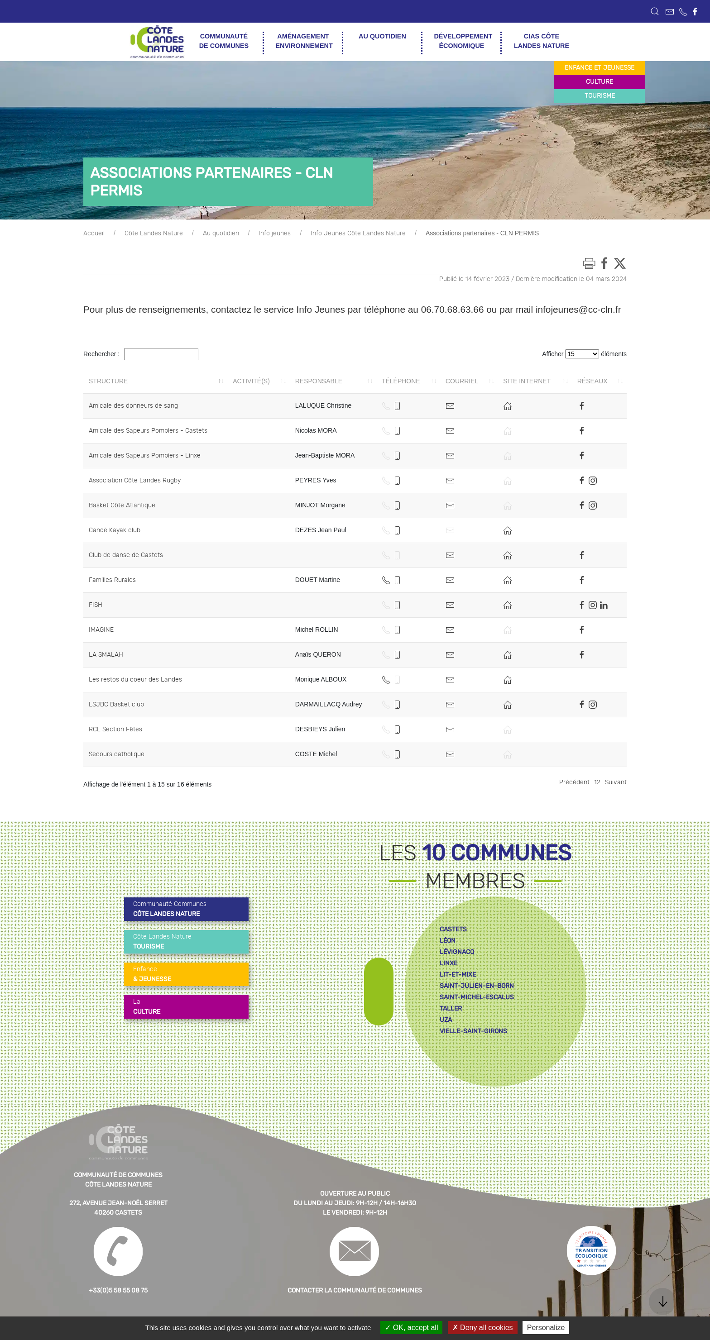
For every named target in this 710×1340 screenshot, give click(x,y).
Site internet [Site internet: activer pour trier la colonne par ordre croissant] (527, 381)
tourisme (600, 96)
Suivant (616, 782)
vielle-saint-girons (473, 1031)
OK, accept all (411, 1327)
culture (599, 82)
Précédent (574, 782)
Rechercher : (140, 354)
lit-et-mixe (458, 974)
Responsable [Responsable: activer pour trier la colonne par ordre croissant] (318, 381)
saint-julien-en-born (477, 986)
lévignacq (457, 952)
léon (448, 940)
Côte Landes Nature (154, 233)
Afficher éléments (584, 353)
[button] (654, 11)
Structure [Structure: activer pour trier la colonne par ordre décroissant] (108, 381)
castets (453, 929)
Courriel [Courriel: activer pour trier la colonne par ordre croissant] (462, 381)
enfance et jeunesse (599, 68)
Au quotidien (221, 233)
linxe (448, 963)
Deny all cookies (482, 1327)
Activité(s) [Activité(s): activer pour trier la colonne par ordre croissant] (251, 381)
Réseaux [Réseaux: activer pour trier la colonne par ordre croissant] (592, 381)
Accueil (94, 233)
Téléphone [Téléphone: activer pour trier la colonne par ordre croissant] (401, 381)
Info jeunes (275, 233)
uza (446, 1020)
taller (451, 1008)
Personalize (546, 1327)
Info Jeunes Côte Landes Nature (358, 233)
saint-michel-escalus (477, 997)
